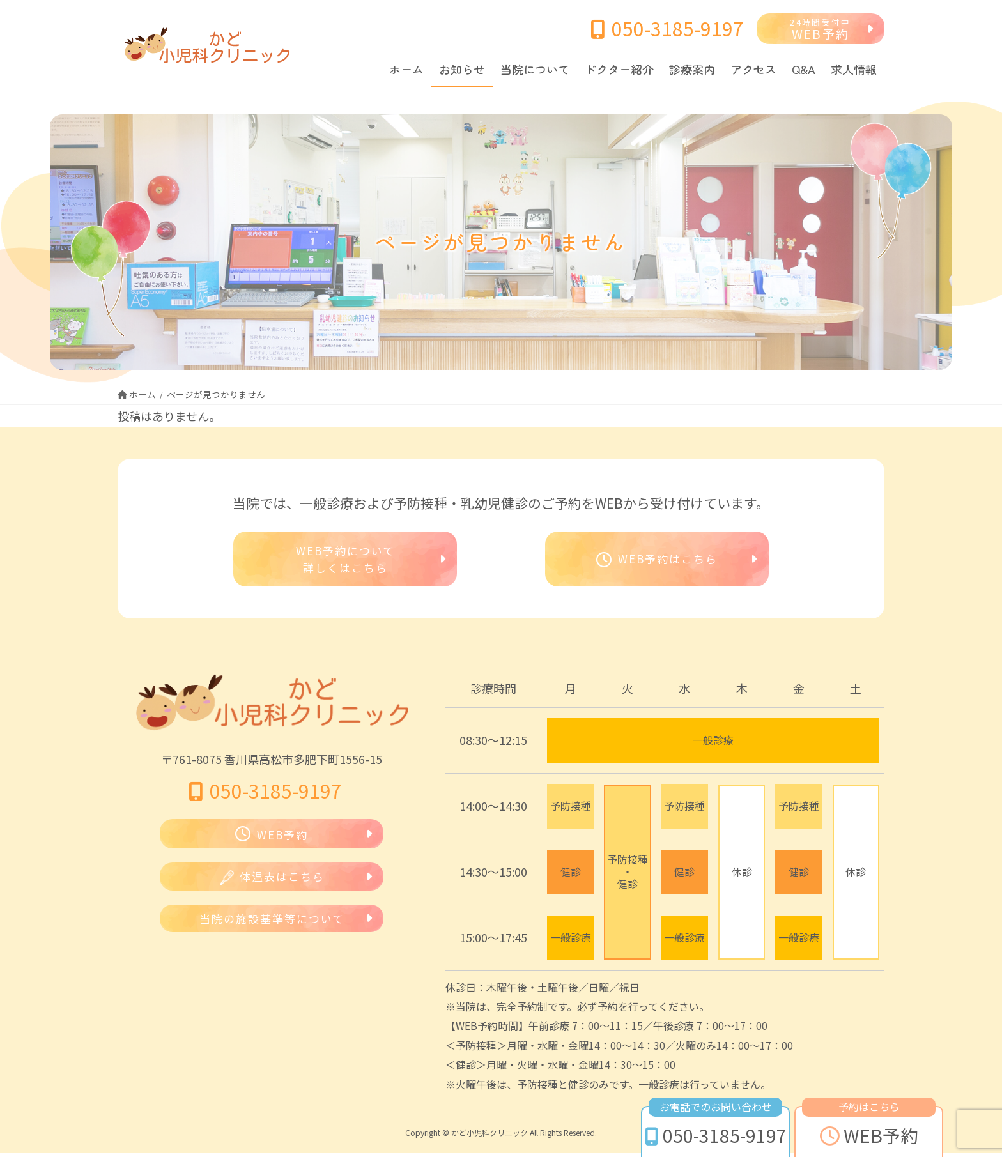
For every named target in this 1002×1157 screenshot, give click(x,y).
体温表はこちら (272, 882)
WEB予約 (820, 29)
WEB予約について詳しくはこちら (345, 561)
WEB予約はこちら (657, 561)
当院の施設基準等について (271, 926)
